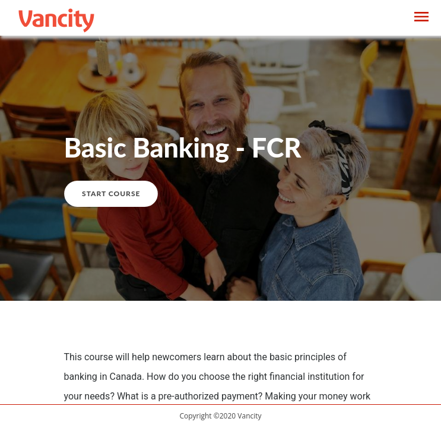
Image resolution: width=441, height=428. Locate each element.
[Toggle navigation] (421, 18)
